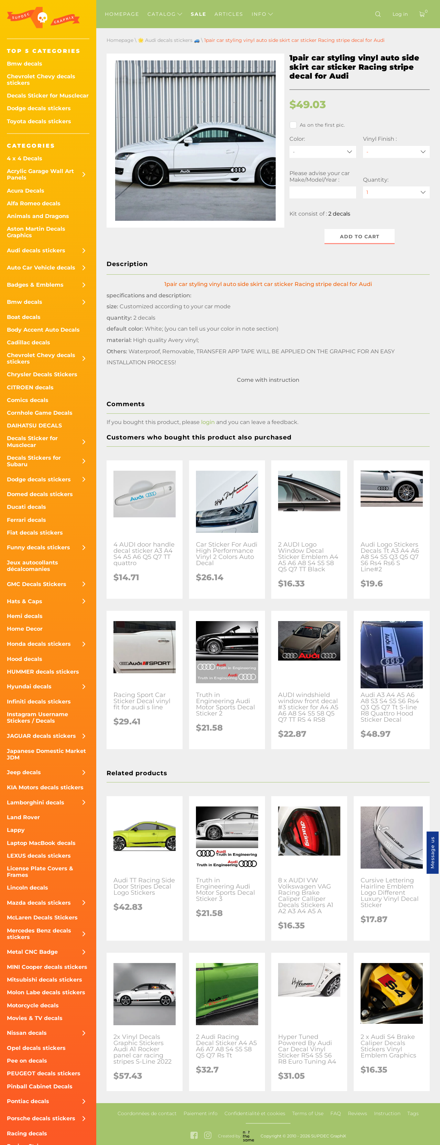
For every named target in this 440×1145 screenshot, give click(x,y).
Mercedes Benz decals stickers (39, 933)
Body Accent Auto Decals (43, 330)
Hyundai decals (29, 686)
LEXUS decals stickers (39, 855)
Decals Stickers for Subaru (34, 461)
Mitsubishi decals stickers (44, 979)
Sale (198, 14)
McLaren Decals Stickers (42, 917)
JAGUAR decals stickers (41, 736)
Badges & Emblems (35, 285)
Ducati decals (26, 507)
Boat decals (24, 317)
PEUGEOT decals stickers (43, 1073)
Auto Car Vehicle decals (41, 267)
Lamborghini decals (35, 802)
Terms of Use (307, 1113)
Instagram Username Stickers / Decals (37, 717)
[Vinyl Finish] (396, 152)
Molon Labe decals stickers (46, 992)
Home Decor (25, 629)
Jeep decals (24, 772)
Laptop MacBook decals (41, 843)
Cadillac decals (28, 342)
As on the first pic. (317, 125)
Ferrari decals (26, 520)
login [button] (208, 422)
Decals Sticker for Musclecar (48, 95)
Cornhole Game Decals (40, 413)
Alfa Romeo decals (33, 203)
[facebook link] (194, 1136)
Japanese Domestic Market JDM (46, 754)
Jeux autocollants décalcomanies (32, 565)
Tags (413, 1113)
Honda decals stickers (39, 644)
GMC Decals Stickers (36, 584)
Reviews (357, 1113)
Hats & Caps (24, 601)
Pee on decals (27, 1060)
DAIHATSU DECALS (34, 425)
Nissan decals (27, 1033)
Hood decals (24, 659)
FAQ (335, 1113)
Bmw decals (24, 63)
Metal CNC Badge (32, 952)
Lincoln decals (27, 887)
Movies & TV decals (35, 1018)
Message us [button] (432, 853)
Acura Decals (25, 190)
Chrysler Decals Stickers (42, 374)
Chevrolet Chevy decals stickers (41, 79)
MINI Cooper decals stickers (47, 967)
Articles (228, 14)
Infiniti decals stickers (39, 701)
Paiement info (201, 1113)
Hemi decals (25, 616)
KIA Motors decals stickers (45, 787)
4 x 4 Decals (24, 158)
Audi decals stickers (36, 250)
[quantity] (396, 192)
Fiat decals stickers (35, 532)
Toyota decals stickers (39, 121)
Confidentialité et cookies (254, 1113)
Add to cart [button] (360, 236)
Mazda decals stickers (39, 903)
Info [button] (262, 14)
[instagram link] (207, 1136)
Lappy (16, 830)
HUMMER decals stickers (43, 671)
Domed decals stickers (40, 494)
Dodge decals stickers (39, 108)
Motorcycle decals (33, 1005)
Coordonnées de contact (147, 1113)
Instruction (387, 1113)
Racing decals (27, 1133)
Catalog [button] (164, 14)
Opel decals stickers (36, 1048)
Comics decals (27, 400)
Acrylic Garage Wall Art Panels (40, 174)
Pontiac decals (28, 1101)
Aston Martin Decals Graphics (36, 232)
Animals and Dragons (38, 216)
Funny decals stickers (38, 547)
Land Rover (23, 817)
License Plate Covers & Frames (40, 871)
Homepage (122, 14)
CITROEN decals (30, 387)
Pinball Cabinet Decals (40, 1086)
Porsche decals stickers (41, 1118)
